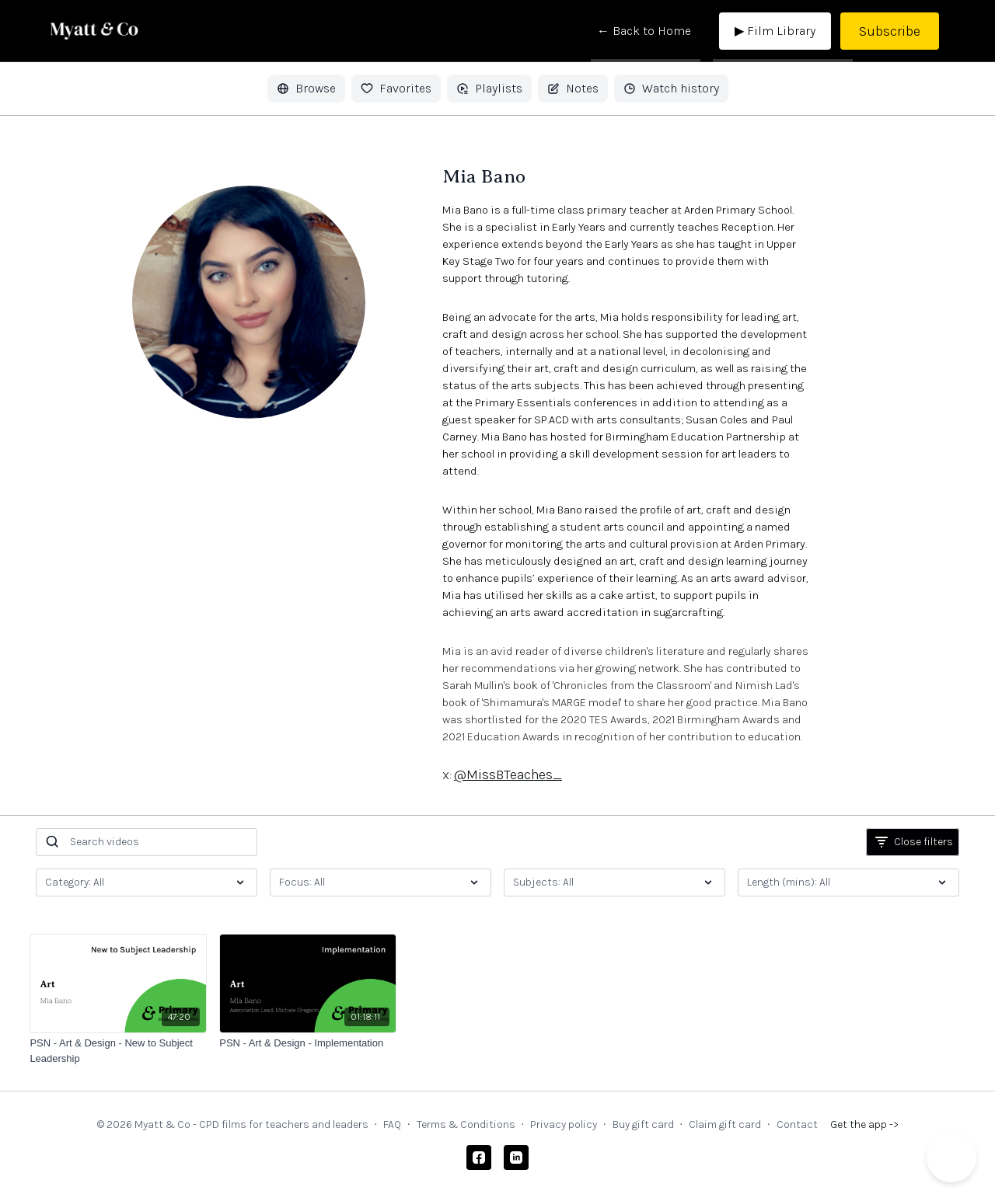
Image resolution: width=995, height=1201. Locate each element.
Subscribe (889, 31)
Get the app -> (864, 1124)
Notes (573, 88)
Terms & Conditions (466, 1124)
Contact (797, 1124)
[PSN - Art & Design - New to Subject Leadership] (118, 1051)
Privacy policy (563, 1124)
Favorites (396, 88)
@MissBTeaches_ (508, 774)
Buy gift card (643, 1124)
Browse (306, 88)
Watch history (671, 88)
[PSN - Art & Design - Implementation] (307, 1043)
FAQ (392, 1124)
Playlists (489, 88)
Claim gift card (725, 1124)
